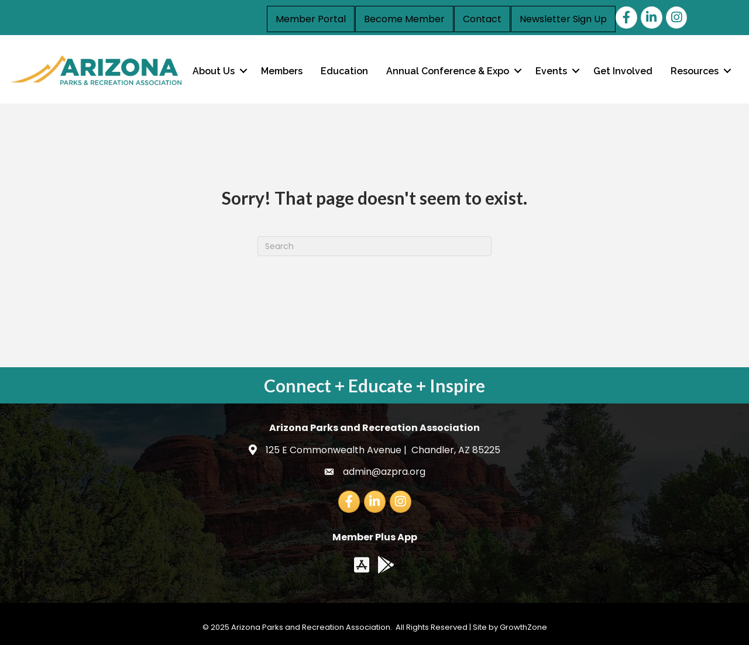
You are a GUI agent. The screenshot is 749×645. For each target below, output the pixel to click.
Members (282, 71)
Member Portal (311, 19)
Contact (482, 19)
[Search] (374, 246)
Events (551, 71)
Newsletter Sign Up (563, 19)
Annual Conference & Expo (447, 71)
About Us (214, 71)
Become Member (404, 19)
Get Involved (622, 71)
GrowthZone (523, 627)
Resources (695, 71)
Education (344, 71)
